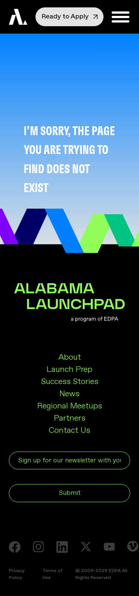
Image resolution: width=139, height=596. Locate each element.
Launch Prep (69, 369)
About (69, 357)
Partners (69, 418)
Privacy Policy (17, 574)
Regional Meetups (69, 406)
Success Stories (69, 381)
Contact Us (69, 430)
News (69, 394)
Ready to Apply (69, 16)
